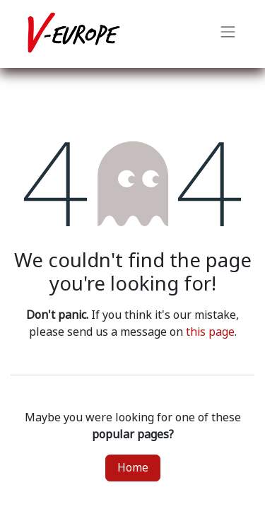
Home (132, 467)
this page (210, 331)
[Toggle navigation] (228, 34)
